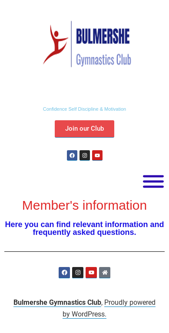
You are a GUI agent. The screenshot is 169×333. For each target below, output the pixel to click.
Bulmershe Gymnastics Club (57, 302)
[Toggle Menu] (153, 181)
